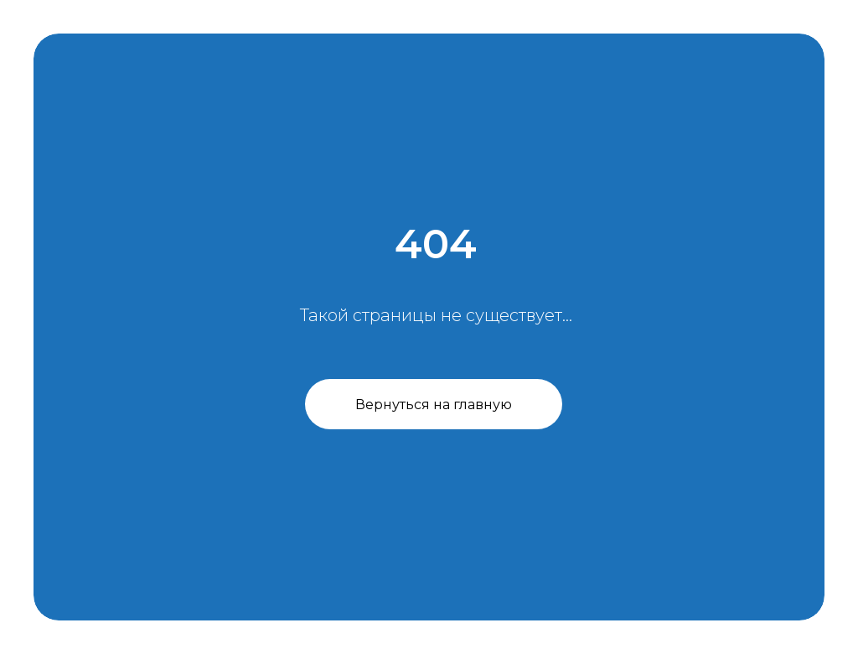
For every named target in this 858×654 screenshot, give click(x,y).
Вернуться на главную (433, 405)
